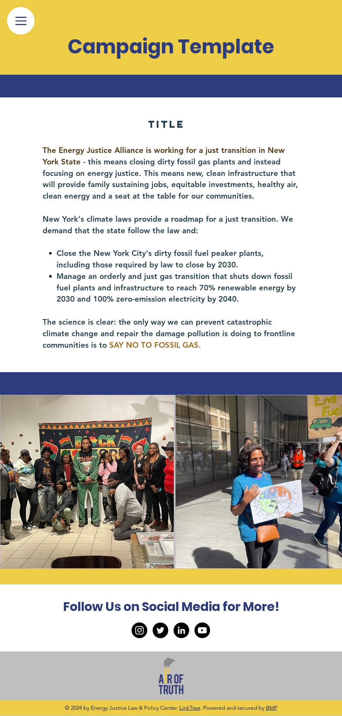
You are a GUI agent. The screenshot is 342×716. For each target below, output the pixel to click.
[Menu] (21, 21)
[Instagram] (139, 630)
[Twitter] (160, 630)
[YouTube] (202, 630)
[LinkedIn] (181, 630)
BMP (271, 707)
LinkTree (189, 707)
